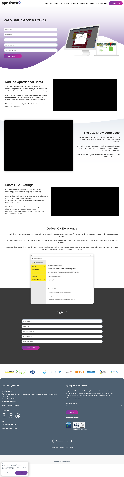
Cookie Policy (55, 461)
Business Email (71, 404)
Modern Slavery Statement (10, 419)
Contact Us (116, 3)
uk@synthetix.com (12, 411)
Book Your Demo (62, 454)
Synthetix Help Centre (9, 438)
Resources (93, 3)
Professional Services (70, 3)
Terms (71, 461)
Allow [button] (21, 473)
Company (47, 3)
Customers (84, 3)
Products (57, 3)
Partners (103, 3)
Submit (72, 412)
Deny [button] (8, 473)
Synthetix (67, 475)
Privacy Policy (64, 461)
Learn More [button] (11, 468)
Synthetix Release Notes (9, 442)
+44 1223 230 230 (12, 402)
